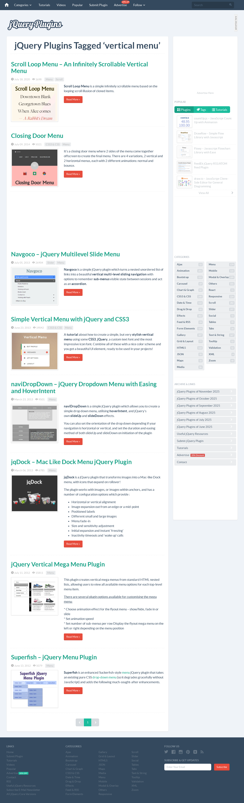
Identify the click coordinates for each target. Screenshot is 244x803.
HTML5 (190, 348)
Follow (139, 5)
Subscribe (222, 767)
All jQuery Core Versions (21, 794)
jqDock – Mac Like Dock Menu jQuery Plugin (71, 461)
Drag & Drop (190, 309)
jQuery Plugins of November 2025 (205, 391)
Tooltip (221, 341)
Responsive (221, 296)
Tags (201, 109)
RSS (8, 781)
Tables (221, 322)
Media (190, 367)
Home (10, 752)
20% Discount (197, 455)
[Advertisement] (87, 220)
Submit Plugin (98, 5)
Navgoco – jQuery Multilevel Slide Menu (65, 254)
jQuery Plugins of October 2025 (205, 398)
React (221, 290)
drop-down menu (104, 677)
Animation (190, 271)
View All (216, 193)
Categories (23, 5)
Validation (221, 348)
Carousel (190, 284)
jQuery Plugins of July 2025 (205, 419)
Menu (49, 79)
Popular (77, 5)
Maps (190, 360)
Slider (50, 262)
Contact (205, 462)
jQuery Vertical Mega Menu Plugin (58, 564)
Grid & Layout (190, 341)
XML (221, 354)
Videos (61, 5)
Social (221, 316)
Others (221, 284)
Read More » (73, 99)
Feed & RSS (190, 322)
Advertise (122, 3)
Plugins (184, 109)
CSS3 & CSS (52, 144)
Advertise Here (205, 93)
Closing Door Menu (37, 135)
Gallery (190, 335)
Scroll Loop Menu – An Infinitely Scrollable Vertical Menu (79, 67)
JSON (190, 354)
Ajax (190, 264)
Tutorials (44, 5)
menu (126, 672)
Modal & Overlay (221, 277)
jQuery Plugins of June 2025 (205, 426)
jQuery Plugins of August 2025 (205, 412)
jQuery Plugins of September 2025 (205, 405)
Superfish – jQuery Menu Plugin (54, 657)
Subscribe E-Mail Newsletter (23, 789)
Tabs (221, 328)
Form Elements (190, 328)
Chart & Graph (190, 290)
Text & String (221, 335)
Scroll (59, 79)
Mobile (221, 271)
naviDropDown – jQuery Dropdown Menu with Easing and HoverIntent (84, 387)
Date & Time (190, 303)
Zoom (221, 360)
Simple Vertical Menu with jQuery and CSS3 (70, 319)
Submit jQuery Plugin (205, 441)
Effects (190, 316)
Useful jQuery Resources (205, 433)
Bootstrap (190, 277)
